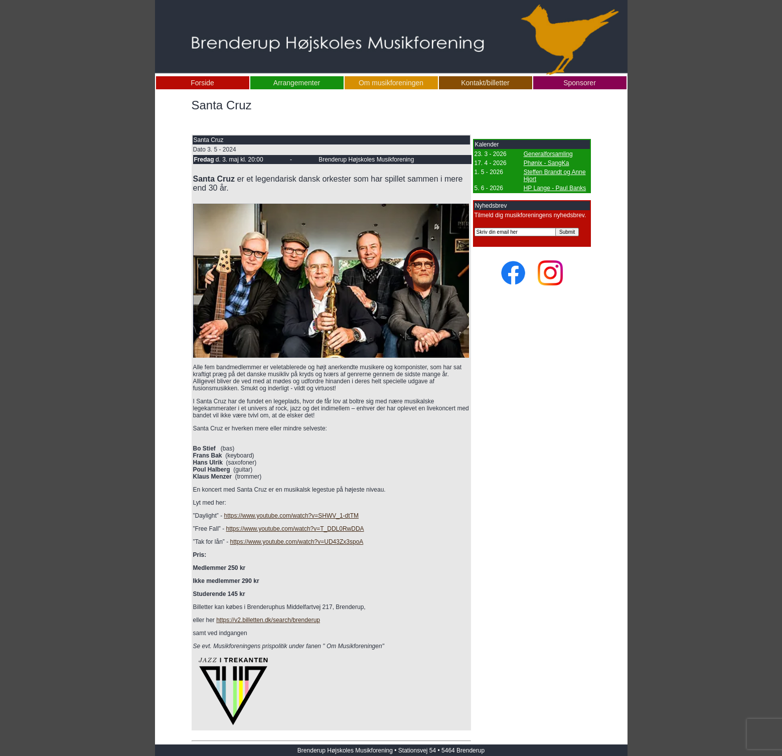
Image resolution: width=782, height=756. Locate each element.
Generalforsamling (548, 154)
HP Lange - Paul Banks (555, 188)
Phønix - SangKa (546, 163)
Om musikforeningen (391, 83)
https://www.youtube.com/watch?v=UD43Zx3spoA (297, 541)
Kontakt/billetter (485, 83)
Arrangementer (296, 83)
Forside (202, 83)
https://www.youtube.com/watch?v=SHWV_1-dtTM (291, 515)
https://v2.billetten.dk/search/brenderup (268, 620)
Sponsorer (579, 83)
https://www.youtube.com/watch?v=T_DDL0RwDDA (295, 528)
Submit (567, 232)
